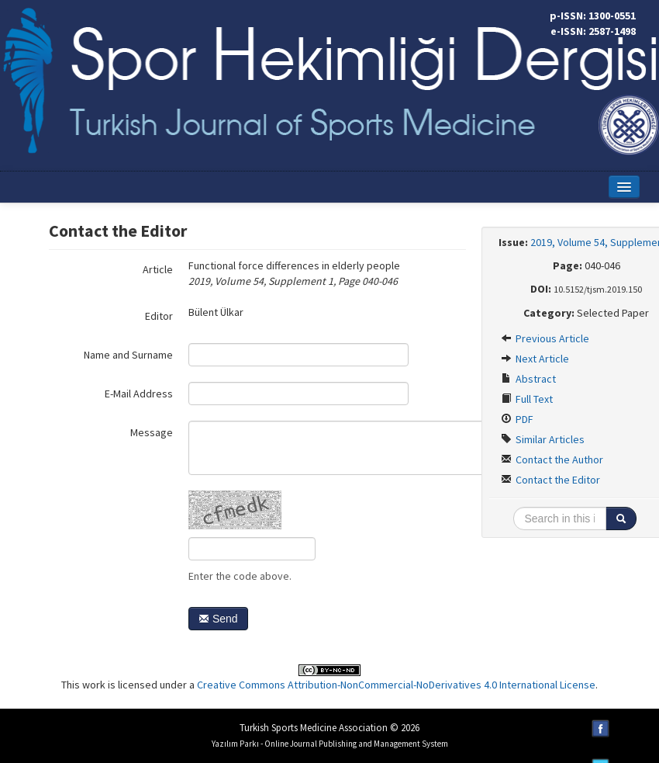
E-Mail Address (139, 394)
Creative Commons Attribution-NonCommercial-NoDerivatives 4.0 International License (396, 685)
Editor (159, 316)
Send (218, 618)
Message (151, 432)
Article (158, 269)
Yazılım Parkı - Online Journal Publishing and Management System (330, 743)
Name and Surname (128, 355)
